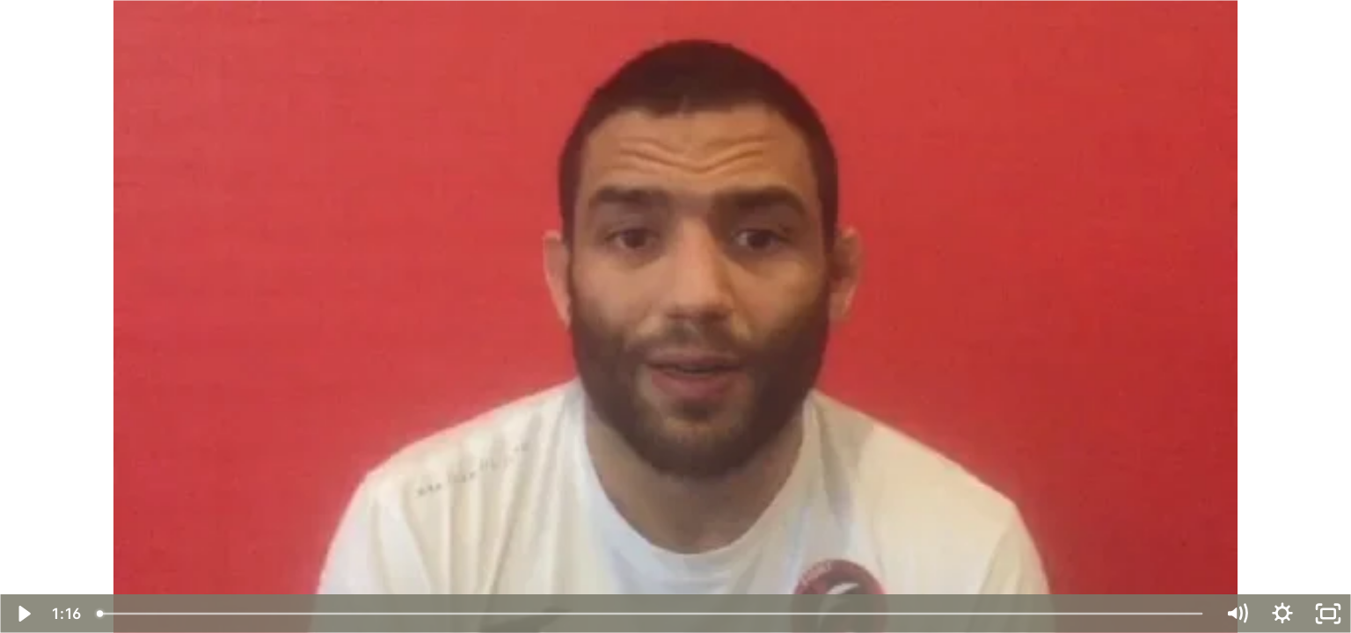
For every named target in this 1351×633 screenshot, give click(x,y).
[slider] (650, 613)
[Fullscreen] (1328, 613)
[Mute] (1237, 613)
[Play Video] (23, 613)
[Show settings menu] (1282, 613)
